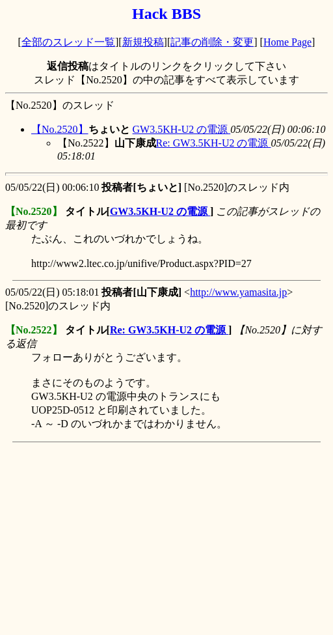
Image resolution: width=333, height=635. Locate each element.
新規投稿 (143, 42)
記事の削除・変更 (212, 42)
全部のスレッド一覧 (68, 42)
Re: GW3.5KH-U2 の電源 (213, 142)
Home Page (287, 42)
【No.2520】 (59, 129)
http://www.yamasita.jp (238, 292)
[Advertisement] (169, 538)
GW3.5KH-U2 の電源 (182, 129)
